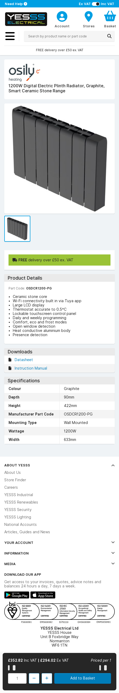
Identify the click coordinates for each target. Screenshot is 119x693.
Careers (11, 487)
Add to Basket (82, 678)
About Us (12, 472)
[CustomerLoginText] (62, 16)
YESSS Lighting (17, 517)
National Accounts (20, 524)
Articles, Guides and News (27, 532)
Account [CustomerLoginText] (62, 26)
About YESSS (59, 465)
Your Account (59, 542)
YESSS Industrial (18, 495)
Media (59, 564)
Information (59, 553)
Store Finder (15, 480)
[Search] (109, 36)
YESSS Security (18, 510)
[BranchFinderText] (88, 19)
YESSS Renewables (21, 502)
